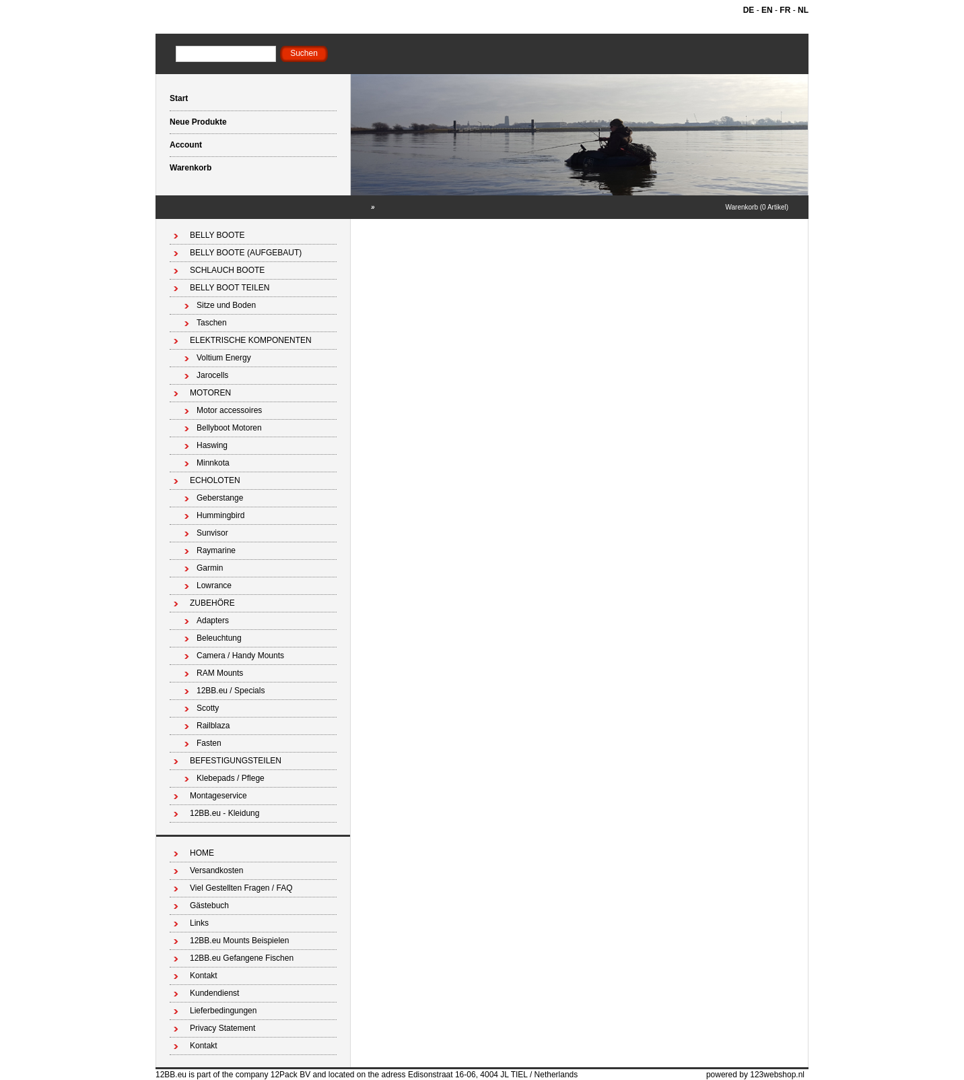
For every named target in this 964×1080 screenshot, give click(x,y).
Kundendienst (214, 993)
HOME (202, 853)
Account (186, 145)
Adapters (213, 620)
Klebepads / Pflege (231, 778)
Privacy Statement (222, 1028)
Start (179, 98)
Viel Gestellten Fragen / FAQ (241, 888)
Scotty (208, 708)
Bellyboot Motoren (229, 428)
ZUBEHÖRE (212, 603)
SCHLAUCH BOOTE (227, 270)
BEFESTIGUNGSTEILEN (235, 760)
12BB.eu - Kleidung (224, 813)
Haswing (212, 445)
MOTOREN (210, 393)
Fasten (209, 743)
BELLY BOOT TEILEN (230, 287)
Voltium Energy (224, 357)
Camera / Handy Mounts (240, 655)
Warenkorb (190, 167)
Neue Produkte (198, 122)
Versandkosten (216, 870)
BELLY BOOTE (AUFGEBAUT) (246, 252)
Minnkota (213, 463)
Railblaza (213, 725)
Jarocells (212, 375)
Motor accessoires (229, 410)
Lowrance (214, 585)
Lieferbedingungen (223, 1010)
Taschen (212, 322)
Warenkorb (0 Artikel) (756, 207)
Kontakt (203, 975)
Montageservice (218, 795)
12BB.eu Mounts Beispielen (239, 940)
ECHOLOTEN (215, 480)
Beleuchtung (219, 638)
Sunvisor (212, 533)
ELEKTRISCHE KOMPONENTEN (251, 340)
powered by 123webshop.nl (755, 1074)
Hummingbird (220, 515)
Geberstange (220, 498)
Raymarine (216, 550)
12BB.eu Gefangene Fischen (242, 958)
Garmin (210, 568)
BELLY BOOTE (217, 235)
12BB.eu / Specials (231, 690)
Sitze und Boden (226, 305)
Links (199, 923)
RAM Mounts (220, 673)
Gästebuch (209, 905)
